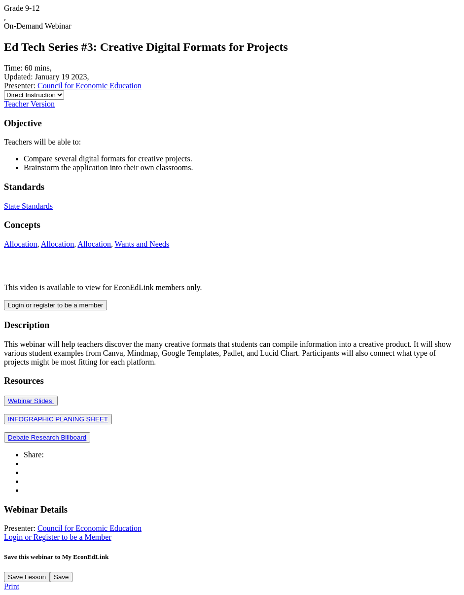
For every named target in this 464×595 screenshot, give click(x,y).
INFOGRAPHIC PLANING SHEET (58, 419)
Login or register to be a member (55, 305)
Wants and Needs (142, 244)
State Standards (28, 206)
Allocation (20, 244)
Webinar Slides (31, 401)
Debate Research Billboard (47, 437)
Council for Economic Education (89, 85)
